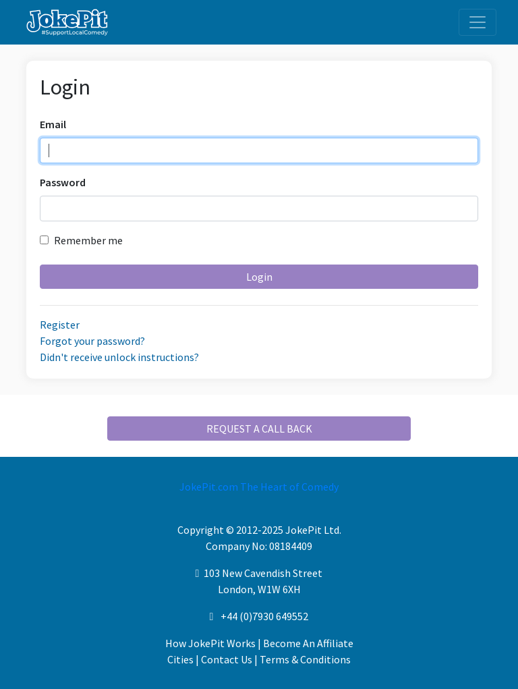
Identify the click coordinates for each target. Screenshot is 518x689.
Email (53, 124)
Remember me (81, 240)
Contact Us (226, 659)
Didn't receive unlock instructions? (119, 357)
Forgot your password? (92, 341)
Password (63, 182)
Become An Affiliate (308, 643)
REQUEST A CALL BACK (259, 428)
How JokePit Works (210, 643)
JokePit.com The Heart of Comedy (259, 486)
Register (60, 324)
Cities (180, 659)
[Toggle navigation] (477, 22)
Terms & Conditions (305, 659)
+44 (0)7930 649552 (264, 616)
